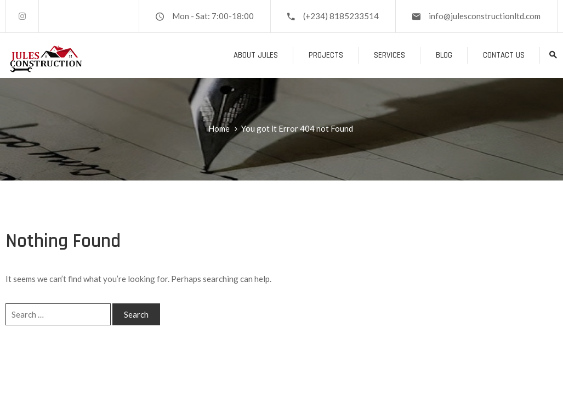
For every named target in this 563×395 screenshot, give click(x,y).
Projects (326, 55)
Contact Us (504, 55)
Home (219, 128)
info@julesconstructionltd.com (485, 16)
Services (389, 55)
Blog (444, 55)
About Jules (256, 55)
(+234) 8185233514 (341, 16)
